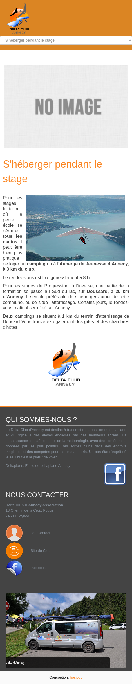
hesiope (76, 677)
